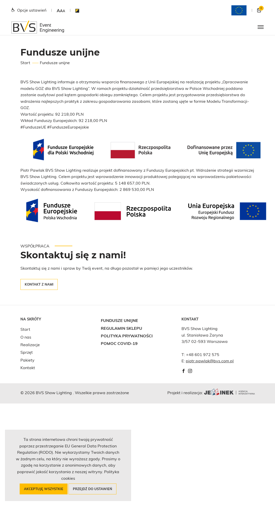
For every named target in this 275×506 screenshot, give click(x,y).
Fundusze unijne (119, 320)
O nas (25, 337)
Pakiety (27, 360)
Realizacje (30, 344)
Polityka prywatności (127, 335)
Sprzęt (26, 352)
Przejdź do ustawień (92, 489)
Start (25, 62)
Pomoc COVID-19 (119, 343)
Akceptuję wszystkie (43, 489)
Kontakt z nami (39, 284)
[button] (61, 10)
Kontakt (27, 367)
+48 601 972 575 (202, 354)
